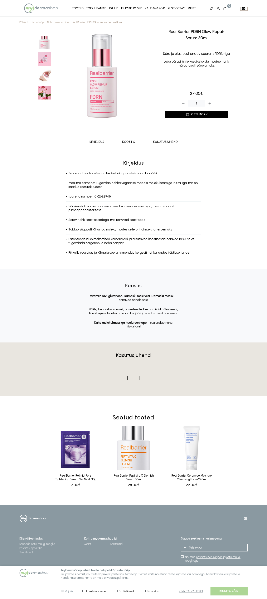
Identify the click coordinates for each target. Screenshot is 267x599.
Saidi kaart (26, 551)
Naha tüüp (38, 21)
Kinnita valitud (191, 591)
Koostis (128, 141)
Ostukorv (199, 113)
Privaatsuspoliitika (30, 547)
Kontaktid (116, 543)
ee (243, 8)
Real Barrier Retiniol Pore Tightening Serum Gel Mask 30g (75, 477)
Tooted (77, 8)
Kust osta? (176, 8)
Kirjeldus (96, 141)
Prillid (113, 8)
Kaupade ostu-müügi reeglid (37, 543)
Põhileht (23, 21)
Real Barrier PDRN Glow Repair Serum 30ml (97, 21)
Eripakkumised (131, 8)
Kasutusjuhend (165, 141)
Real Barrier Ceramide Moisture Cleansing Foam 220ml (191, 477)
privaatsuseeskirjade (209, 556)
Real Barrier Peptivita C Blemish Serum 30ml (134, 477)
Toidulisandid (96, 8)
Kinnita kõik (229, 591)
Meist (192, 8)
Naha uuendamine (58, 21)
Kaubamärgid (155, 8)
